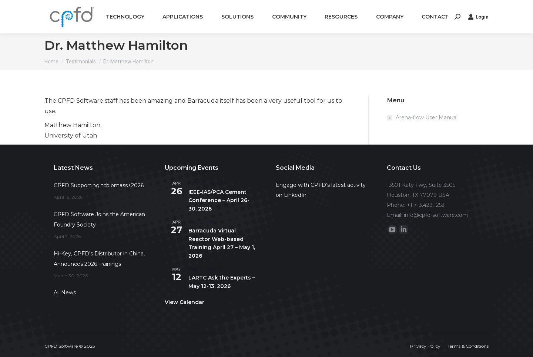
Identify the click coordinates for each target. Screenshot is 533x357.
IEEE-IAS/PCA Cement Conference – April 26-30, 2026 (218, 200)
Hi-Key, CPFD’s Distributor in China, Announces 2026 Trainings (99, 258)
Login (478, 17)
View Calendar (184, 302)
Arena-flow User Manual (426, 117)
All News (65, 292)
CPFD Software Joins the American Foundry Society (99, 219)
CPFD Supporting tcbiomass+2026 (99, 185)
